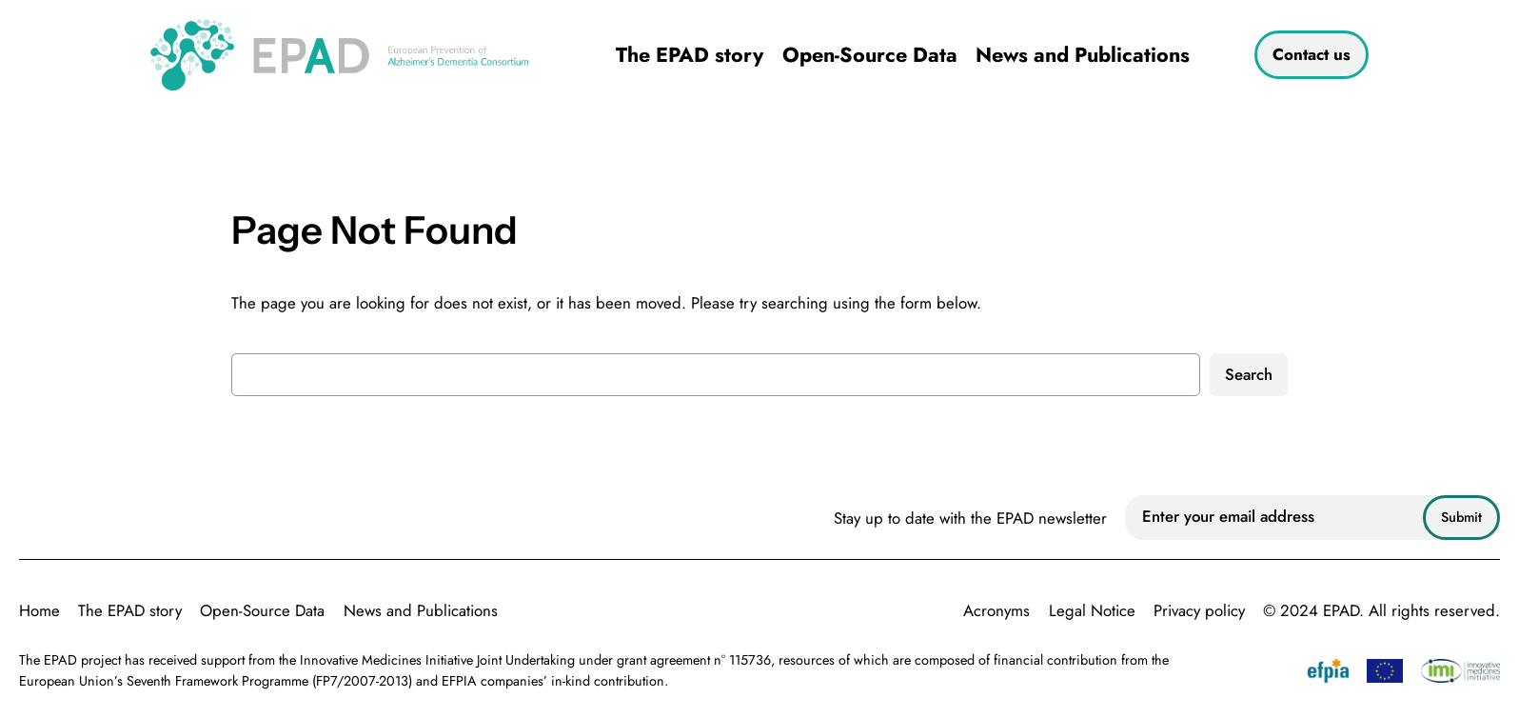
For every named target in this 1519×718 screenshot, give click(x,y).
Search (1248, 374)
